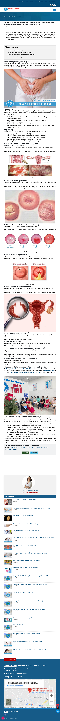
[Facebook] (5, 714)
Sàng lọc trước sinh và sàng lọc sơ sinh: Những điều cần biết (30, 576)
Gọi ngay (25, 452)
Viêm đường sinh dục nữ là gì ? (16, 50)
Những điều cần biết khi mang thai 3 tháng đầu (26, 633)
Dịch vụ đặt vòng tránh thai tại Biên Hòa (24, 545)
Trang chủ (6, 16)
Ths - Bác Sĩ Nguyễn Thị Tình (30, 490)
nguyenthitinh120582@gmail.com (18, 673)
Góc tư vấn (11, 16)
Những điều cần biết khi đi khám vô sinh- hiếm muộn (28, 601)
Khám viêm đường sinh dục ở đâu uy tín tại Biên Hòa (22, 54)
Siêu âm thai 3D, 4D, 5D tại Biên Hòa (23, 515)
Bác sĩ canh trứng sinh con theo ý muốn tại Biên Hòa (28, 641)
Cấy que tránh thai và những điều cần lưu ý (25, 524)
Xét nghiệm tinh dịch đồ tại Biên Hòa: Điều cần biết (27, 530)
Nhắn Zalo (34, 452)
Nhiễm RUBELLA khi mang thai (21, 625)
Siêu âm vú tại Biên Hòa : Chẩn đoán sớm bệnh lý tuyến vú (30, 553)
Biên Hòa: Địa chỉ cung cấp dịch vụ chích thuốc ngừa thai (29, 649)
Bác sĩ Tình (32, 369)
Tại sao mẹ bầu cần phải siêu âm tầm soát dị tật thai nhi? (30, 584)
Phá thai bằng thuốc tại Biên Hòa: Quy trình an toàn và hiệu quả (31, 508)
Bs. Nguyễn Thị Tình (20, 26)
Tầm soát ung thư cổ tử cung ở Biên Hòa (24, 617)
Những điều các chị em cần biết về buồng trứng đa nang (29, 609)
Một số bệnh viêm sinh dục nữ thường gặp (19, 52)
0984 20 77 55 (13, 449)
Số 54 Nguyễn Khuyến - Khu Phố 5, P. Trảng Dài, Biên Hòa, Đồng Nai (29, 447)
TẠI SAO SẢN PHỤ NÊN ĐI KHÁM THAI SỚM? (24, 592)
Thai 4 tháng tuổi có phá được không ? (24, 499)
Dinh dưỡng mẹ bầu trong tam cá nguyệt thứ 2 (26, 560)
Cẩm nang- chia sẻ (18, 16)
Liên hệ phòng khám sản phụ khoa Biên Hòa (20, 57)
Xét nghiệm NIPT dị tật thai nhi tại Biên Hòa (25, 567)
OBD (16, 718)
